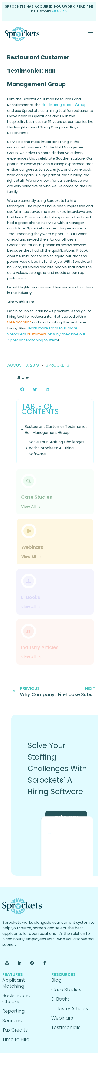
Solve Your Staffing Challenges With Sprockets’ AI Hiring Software (56, 448)
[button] (22, 389)
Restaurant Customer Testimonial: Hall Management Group (38, 71)
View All (31, 506)
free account (19, 322)
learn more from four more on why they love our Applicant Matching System (46, 334)
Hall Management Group (64, 104)
